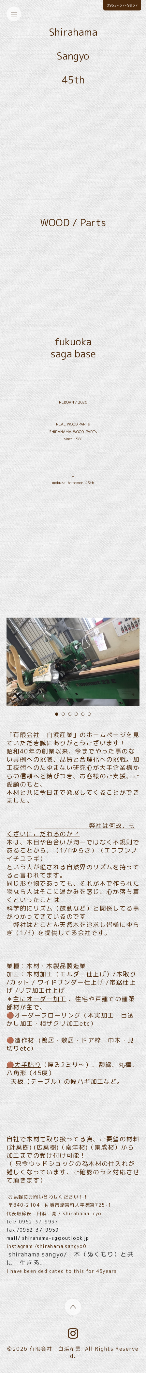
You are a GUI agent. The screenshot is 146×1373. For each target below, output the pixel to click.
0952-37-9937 (122, 5)
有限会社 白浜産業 (55, 1348)
